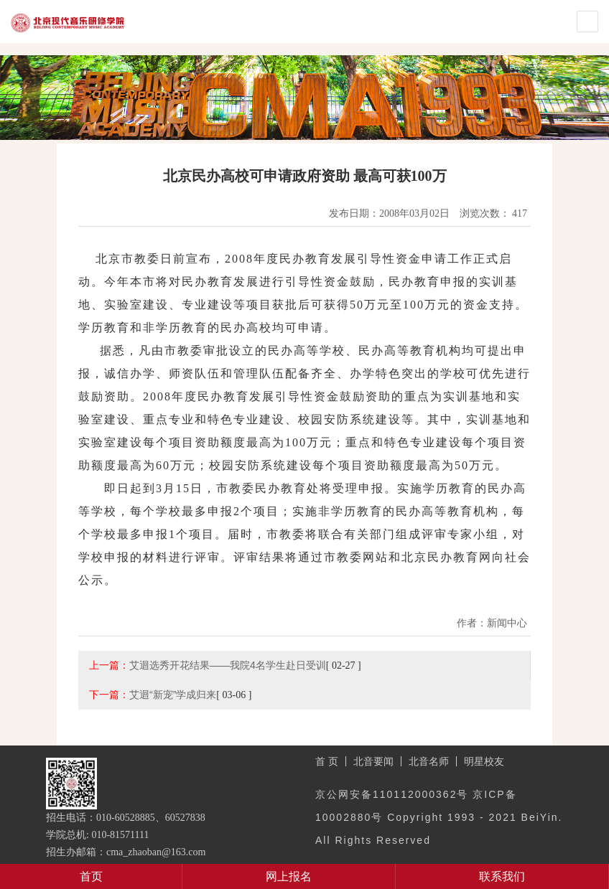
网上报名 (289, 876)
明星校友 (484, 761)
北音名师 (429, 761)
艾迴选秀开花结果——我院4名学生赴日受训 (227, 665)
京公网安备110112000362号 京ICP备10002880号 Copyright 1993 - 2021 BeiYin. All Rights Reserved (438, 817)
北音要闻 (373, 761)
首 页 (326, 761)
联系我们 (502, 876)
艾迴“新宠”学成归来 (172, 694)
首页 (91, 876)
